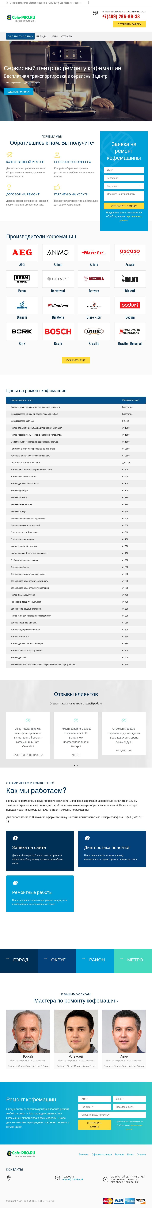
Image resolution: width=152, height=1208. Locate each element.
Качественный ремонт (25, 161)
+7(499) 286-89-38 (121, 16)
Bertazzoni (58, 290)
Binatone (58, 317)
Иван (124, 1056)
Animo (58, 264)
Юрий (28, 1056)
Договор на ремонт (22, 194)
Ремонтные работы (32, 891)
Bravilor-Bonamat (130, 343)
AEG (22, 264)
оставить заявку (129, 24)
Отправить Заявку (124, 206)
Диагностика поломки (106, 847)
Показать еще (76, 360)
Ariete (94, 264)
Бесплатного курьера (72, 161)
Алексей (76, 1056)
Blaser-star (94, 317)
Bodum (130, 317)
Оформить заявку (20, 36)
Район (97, 959)
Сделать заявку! (19, 91)
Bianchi (22, 317)
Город (20, 959)
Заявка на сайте (29, 847)
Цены (54, 36)
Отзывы (67, 36)
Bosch (58, 343)
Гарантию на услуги (71, 194)
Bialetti (130, 290)
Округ (58, 959)
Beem (22, 290)
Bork (22, 343)
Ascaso (130, 264)
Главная (83, 1154)
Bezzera (94, 290)
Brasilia (94, 343)
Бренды (41, 36)
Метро (135, 959)
